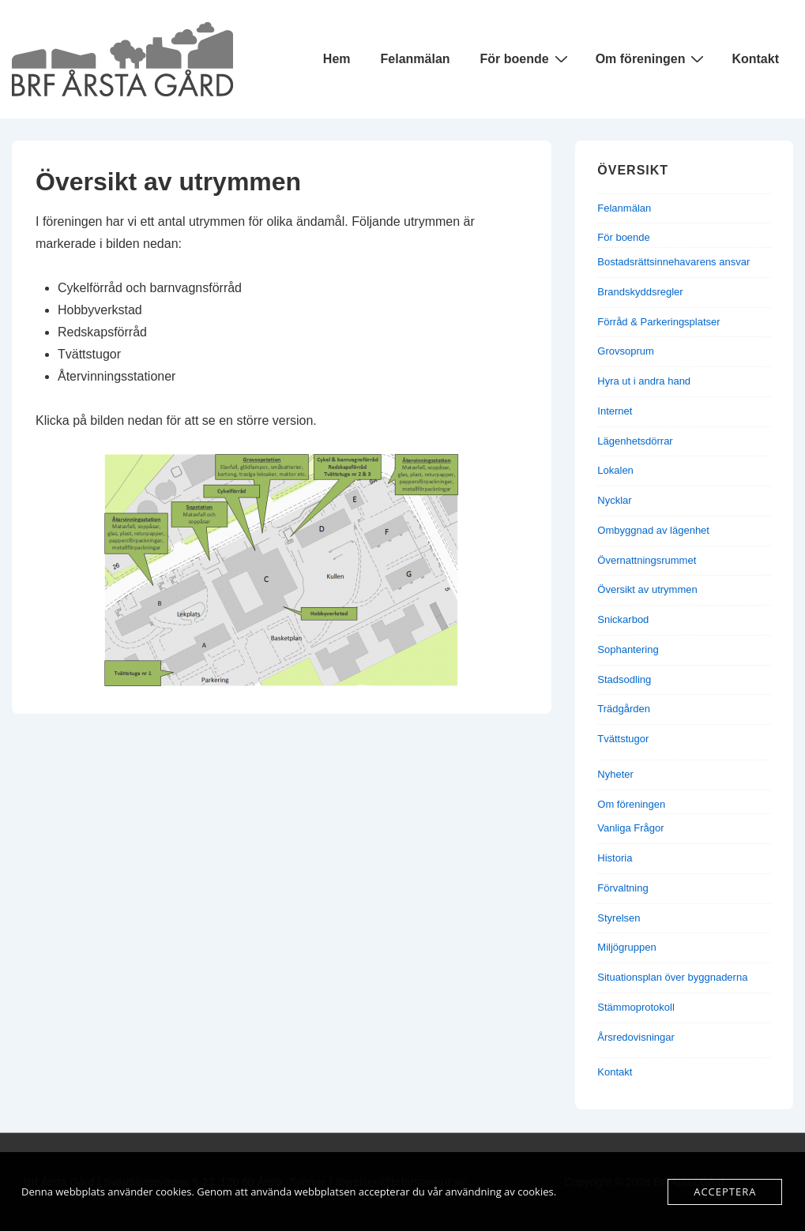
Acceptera (725, 1191)
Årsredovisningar (636, 1037)
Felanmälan (415, 59)
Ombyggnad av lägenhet (653, 530)
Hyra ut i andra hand (643, 381)
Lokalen (615, 470)
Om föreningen (652, 58)
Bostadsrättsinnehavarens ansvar (673, 262)
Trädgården (623, 709)
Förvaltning (622, 888)
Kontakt (755, 59)
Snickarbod (623, 619)
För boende (526, 58)
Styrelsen (618, 918)
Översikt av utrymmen (647, 589)
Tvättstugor (623, 739)
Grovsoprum (625, 351)
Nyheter (615, 774)
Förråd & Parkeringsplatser (658, 322)
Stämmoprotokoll (636, 1007)
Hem (337, 59)
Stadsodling (624, 679)
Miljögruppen (626, 947)
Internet (614, 411)
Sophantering (627, 649)
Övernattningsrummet (646, 560)
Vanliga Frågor (630, 828)
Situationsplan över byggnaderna (672, 977)
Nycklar (614, 500)
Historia (614, 858)
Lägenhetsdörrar (634, 441)
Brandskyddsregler (640, 292)
